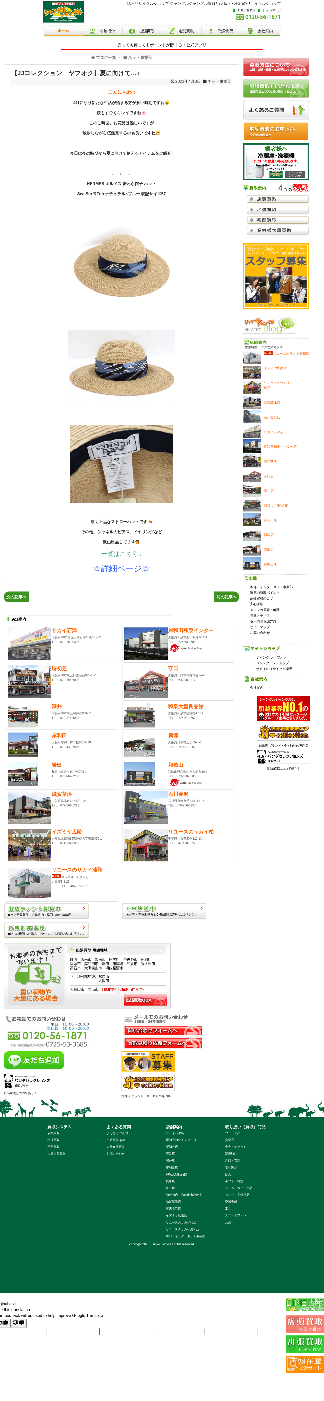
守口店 (170, 1153)
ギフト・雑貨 (234, 1181)
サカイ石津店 (175, 1133)
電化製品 (231, 1167)
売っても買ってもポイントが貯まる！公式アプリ (162, 45)
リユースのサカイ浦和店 (182, 1229)
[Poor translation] (18, 1323)
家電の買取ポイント (265, 593)
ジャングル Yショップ (272, 663)
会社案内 (256, 687)
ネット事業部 (219, 81)
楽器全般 (231, 1201)
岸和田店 (172, 1167)
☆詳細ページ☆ (121, 568)
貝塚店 (170, 1181)
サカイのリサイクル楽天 (274, 669)
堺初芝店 (172, 1147)
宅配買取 (53, 1147)
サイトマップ (260, 627)
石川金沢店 (173, 1208)
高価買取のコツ (261, 598)
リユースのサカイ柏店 (181, 1222)
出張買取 (53, 1140)
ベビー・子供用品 (237, 1195)
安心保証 (256, 604)
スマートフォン (235, 1215)
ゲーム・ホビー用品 (238, 1188)
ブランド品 (232, 1133)
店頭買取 (53, 1133)
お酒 (228, 1222)
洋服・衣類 (232, 1160)
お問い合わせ (260, 633)
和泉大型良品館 (176, 1174)
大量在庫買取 (56, 1153)
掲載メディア (260, 616)
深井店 (170, 1160)
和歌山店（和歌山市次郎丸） (185, 1195)
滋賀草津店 (173, 1201)
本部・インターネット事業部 (271, 587)
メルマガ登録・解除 (265, 610)
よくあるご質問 (117, 1133)
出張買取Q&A (116, 1140)
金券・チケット (235, 1147)
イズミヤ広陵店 (176, 1215)
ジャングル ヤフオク (271, 657)
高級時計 (231, 1153)
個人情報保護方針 (263, 621)
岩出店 (170, 1188)
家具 (228, 1174)
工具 (228, 1208)
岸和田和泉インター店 (181, 1140)
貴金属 (229, 1140)
